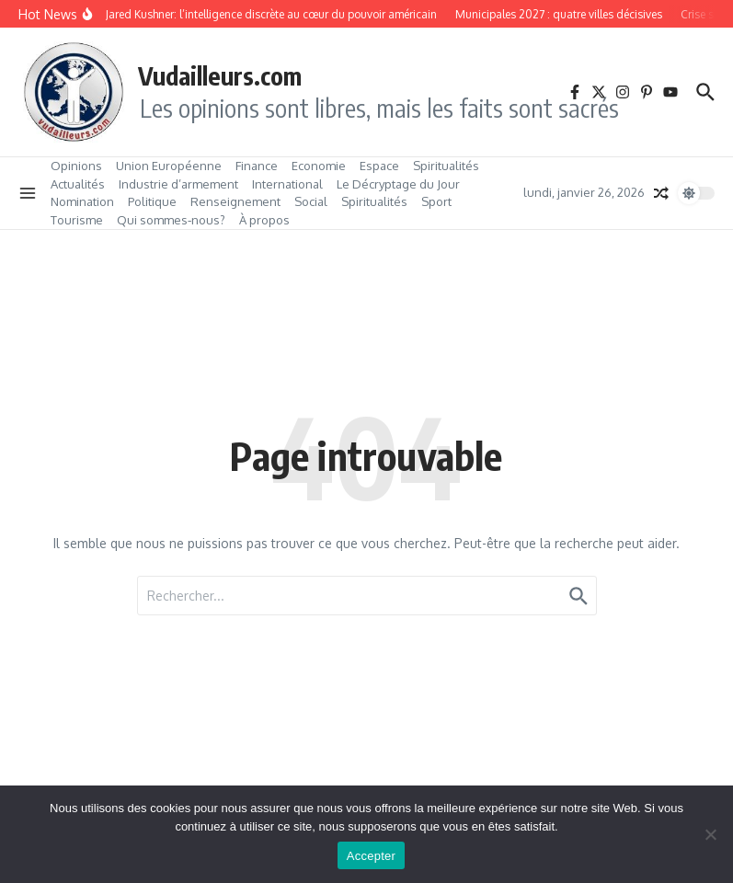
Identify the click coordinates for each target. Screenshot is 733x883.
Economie (319, 165)
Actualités (78, 184)
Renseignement (235, 201)
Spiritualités (446, 165)
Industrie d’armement (178, 184)
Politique (152, 201)
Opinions (76, 165)
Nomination (82, 201)
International (287, 184)
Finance (256, 165)
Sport (436, 201)
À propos (264, 219)
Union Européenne (169, 165)
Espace (379, 165)
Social (310, 201)
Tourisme (77, 219)
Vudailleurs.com (220, 75)
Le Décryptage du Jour (398, 184)
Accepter (371, 856)
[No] (710, 834)
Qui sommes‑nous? (171, 219)
